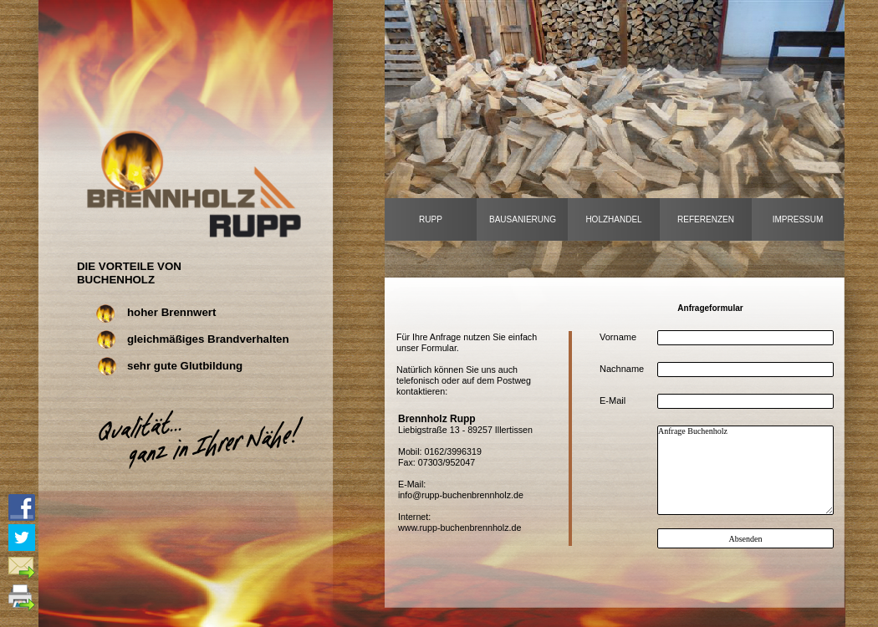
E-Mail (612, 400)
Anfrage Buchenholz (745, 470)
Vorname (618, 337)
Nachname (622, 369)
